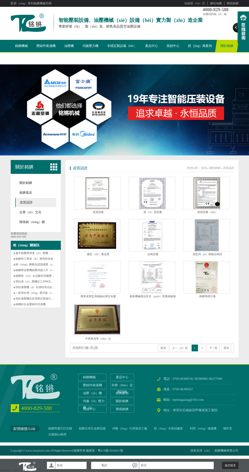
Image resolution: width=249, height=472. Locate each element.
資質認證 (26, 202)
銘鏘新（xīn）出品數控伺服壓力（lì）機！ (41, 275)
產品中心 (151, 46)
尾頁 (226, 348)
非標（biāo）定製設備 (122, 388)
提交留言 (230, 465)
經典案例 (122, 393)
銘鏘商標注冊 (207, 296)
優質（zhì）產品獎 (98, 254)
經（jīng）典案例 (200, 46)
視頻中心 (173, 46)
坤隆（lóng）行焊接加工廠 (129, 428)
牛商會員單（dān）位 (98, 338)
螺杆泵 (227, 428)
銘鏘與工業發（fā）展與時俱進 (34, 258)
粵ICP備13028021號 (110, 450)
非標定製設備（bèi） (121, 46)
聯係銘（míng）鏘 (32, 222)
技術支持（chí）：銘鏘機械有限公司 (214, 450)
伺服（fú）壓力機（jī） (94, 404)
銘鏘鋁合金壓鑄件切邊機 (30, 304)
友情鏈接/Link (24, 429)
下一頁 (213, 348)
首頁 (204, 168)
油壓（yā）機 (92, 393)
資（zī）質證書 (153, 212)
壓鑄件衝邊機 (46, 46)
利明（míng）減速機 (203, 428)
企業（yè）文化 (30, 212)
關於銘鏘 (227, 46)
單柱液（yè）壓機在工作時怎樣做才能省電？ (42, 281)
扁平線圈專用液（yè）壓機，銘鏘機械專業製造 (44, 253)
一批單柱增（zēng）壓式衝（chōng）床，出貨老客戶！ (48, 292)
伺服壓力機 (90, 46)
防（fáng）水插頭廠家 (168, 428)
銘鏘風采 (25, 192)
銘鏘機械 (21, 46)
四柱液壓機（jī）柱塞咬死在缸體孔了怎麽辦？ (43, 287)
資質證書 (98, 212)
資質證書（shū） (207, 212)
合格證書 (152, 254)
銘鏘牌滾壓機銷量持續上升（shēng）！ (39, 270)
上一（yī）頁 (180, 348)
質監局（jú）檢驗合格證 (207, 254)
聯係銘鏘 (233, 3)
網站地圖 (216, 3)
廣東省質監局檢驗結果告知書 (98, 296)
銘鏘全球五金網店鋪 (92, 428)
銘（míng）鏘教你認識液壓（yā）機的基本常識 (44, 264)
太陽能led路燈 (57, 434)
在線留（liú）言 (194, 3)
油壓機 (69, 46)
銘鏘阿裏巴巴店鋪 (60, 428)
